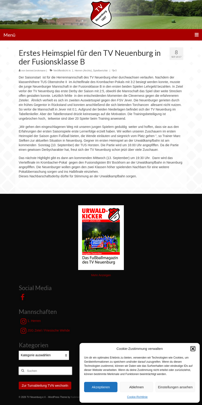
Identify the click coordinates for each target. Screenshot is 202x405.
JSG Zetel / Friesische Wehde (45, 330)
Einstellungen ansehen (175, 387)
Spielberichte (100, 70)
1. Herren (31, 321)
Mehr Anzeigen (101, 275)
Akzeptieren (101, 387)
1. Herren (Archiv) (82, 70)
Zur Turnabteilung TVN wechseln (45, 385)
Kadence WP (77, 397)
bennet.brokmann (36, 70)
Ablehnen (136, 387)
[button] (193, 348)
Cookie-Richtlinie (137, 397)
